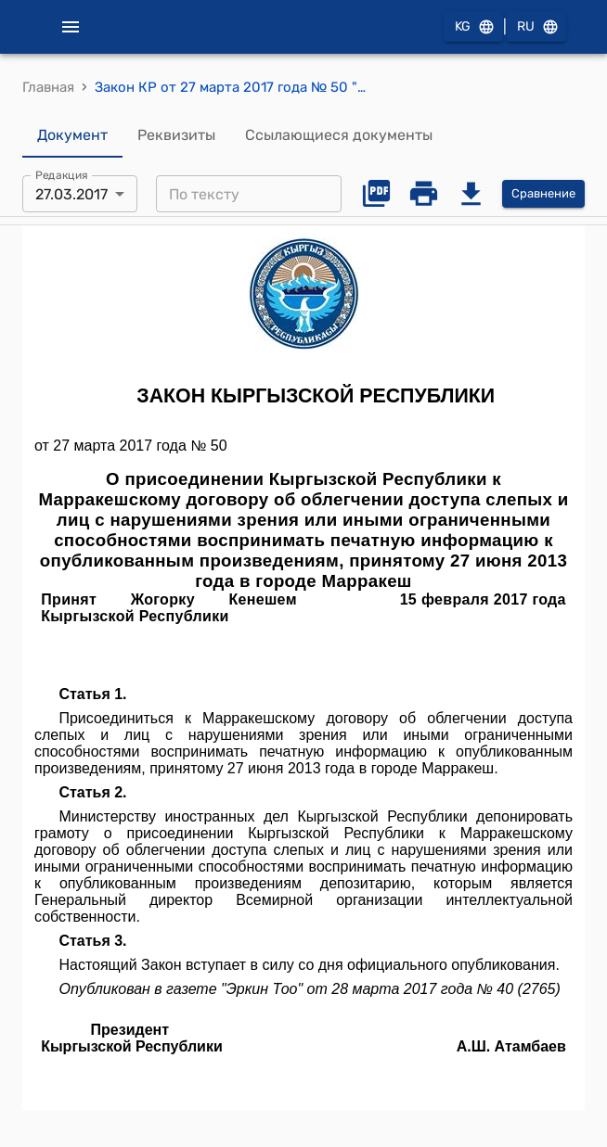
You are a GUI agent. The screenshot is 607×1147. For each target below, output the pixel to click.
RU (536, 27)
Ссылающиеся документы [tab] (338, 135)
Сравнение (543, 194)
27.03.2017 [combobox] (71, 194)
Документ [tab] (72, 135)
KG (473, 27)
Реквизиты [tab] (176, 135)
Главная (48, 87)
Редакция (61, 175)
